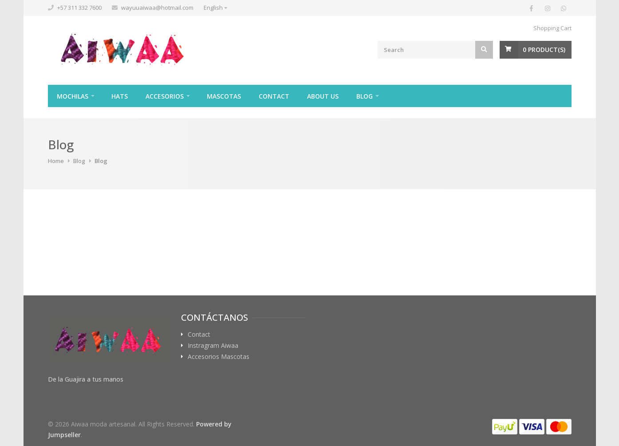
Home (56, 161)
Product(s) (544, 49)
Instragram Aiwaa (213, 346)
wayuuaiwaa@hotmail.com (157, 8)
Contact (274, 96)
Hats (119, 96)
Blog (364, 96)
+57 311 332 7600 (79, 8)
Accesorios (165, 96)
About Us (323, 96)
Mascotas (224, 96)
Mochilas (72, 96)
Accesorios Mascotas (218, 357)
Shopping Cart (552, 28)
